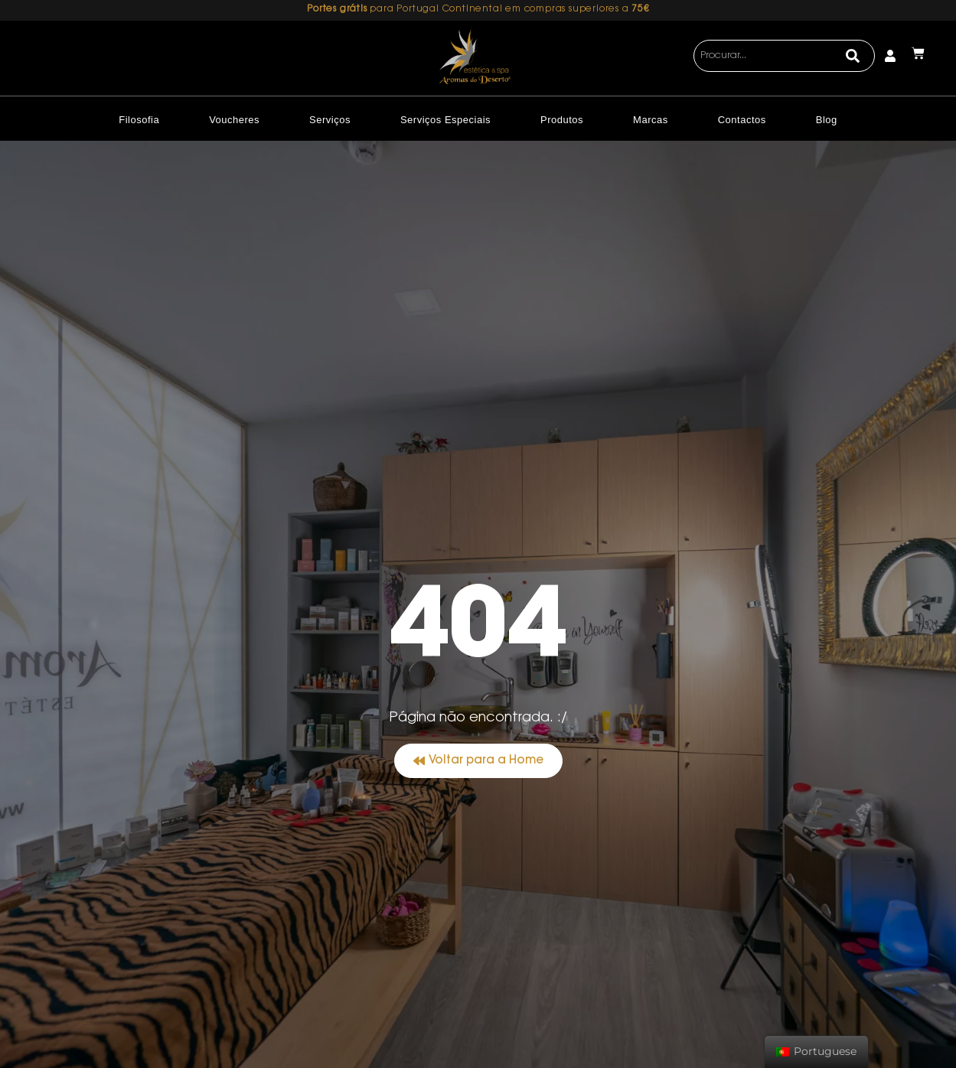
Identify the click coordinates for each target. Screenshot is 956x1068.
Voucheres (234, 119)
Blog (826, 119)
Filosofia (139, 119)
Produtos (561, 119)
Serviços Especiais (445, 119)
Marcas (650, 119)
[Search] (853, 56)
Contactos (742, 119)
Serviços (330, 119)
